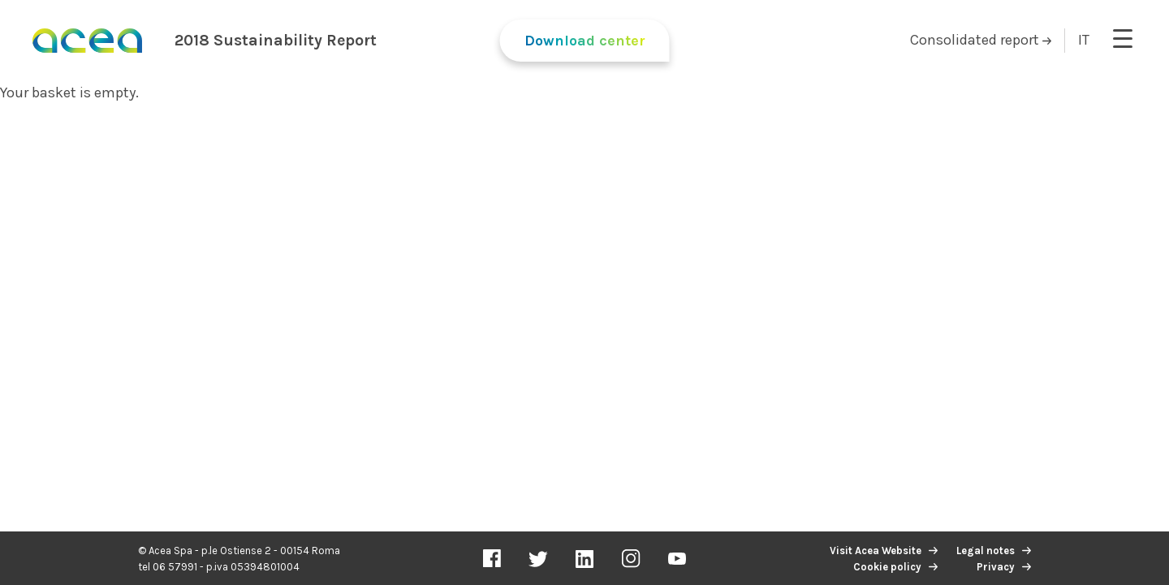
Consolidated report (980, 40)
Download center (584, 40)
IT (1083, 40)
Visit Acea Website (875, 550)
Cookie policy (887, 567)
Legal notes (985, 550)
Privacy (996, 567)
